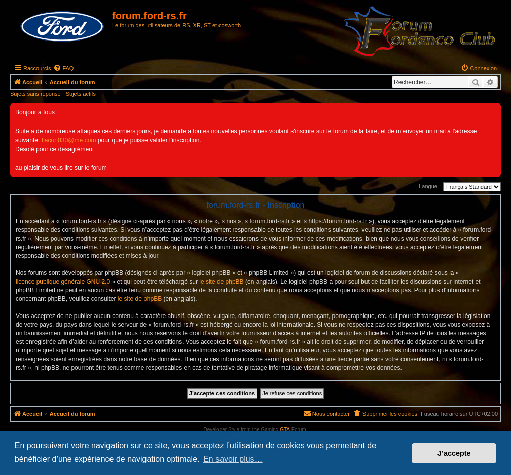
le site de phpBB (221, 281)
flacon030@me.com (69, 140)
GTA (285, 429)
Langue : (430, 186)
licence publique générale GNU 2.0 (63, 281)
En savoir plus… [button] (233, 459)
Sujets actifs (81, 94)
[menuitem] (63, 68)
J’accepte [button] (454, 453)
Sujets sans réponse (35, 94)
